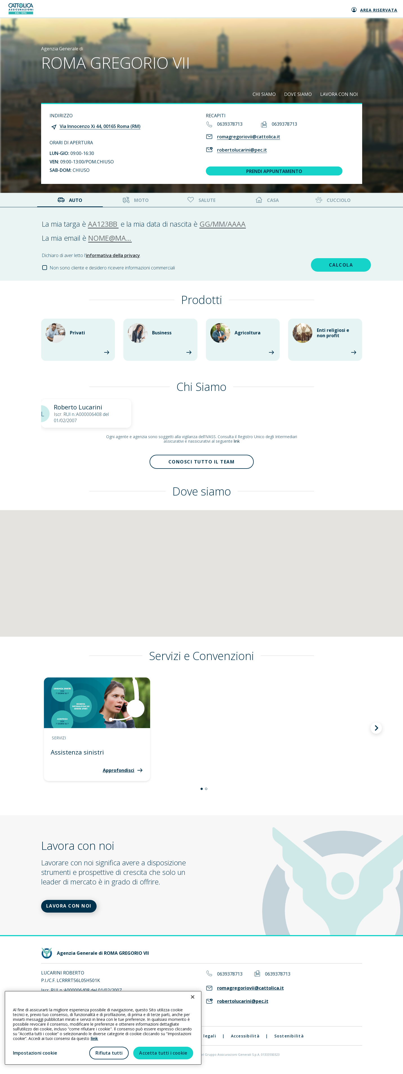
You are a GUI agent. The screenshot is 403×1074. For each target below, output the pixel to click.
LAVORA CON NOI (339, 94)
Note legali (203, 1042)
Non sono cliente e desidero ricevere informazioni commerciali (112, 268)
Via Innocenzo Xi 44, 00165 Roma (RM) (100, 126)
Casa (267, 200)
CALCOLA (322, 264)
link (237, 441)
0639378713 (229, 124)
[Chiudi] (192, 997)
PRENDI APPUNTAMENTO (274, 171)
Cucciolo (332, 200)
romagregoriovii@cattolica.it (248, 137)
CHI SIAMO (264, 94)
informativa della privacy (113, 255)
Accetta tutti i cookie (163, 1053)
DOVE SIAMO (298, 94)
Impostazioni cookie (35, 1053)
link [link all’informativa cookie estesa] (94, 1038)
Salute (200, 200)
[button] (202, 792)
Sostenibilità (289, 1042)
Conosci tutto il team (201, 463)
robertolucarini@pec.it (242, 150)
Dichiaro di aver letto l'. (91, 255)
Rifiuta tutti (109, 1053)
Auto (69, 200)
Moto (136, 200)
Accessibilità (245, 1042)
